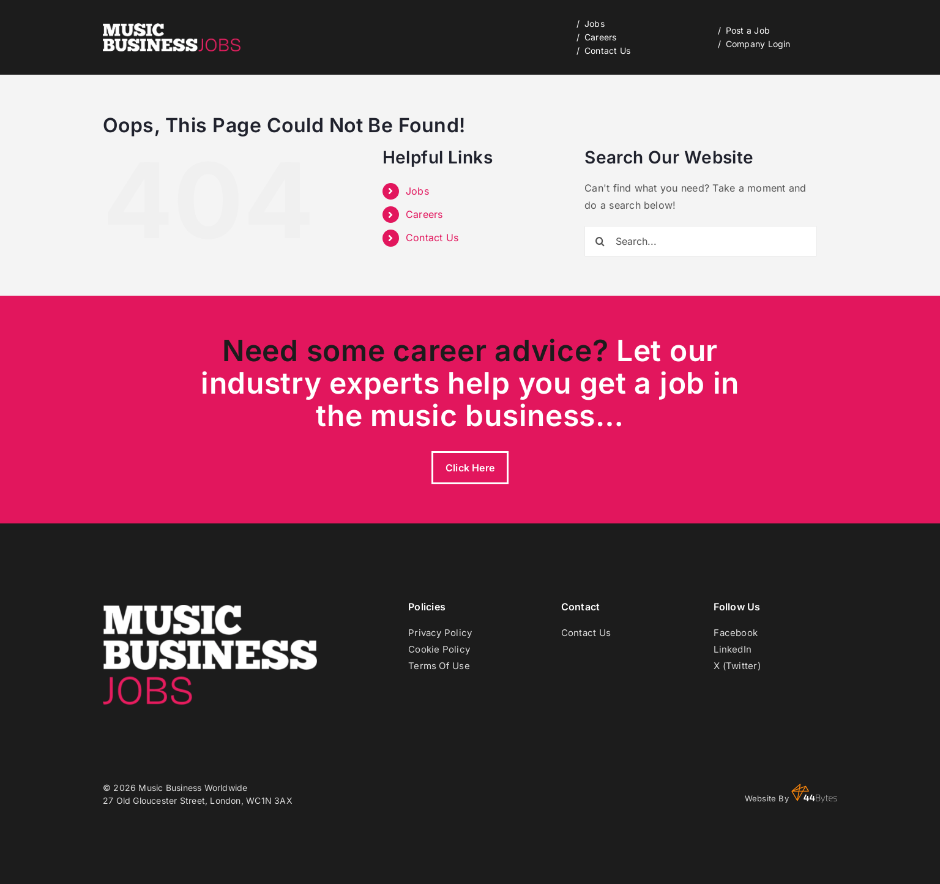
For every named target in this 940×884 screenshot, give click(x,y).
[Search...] (700, 241)
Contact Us (432, 237)
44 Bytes (814, 793)
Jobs (417, 191)
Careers (424, 214)
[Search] (599, 241)
